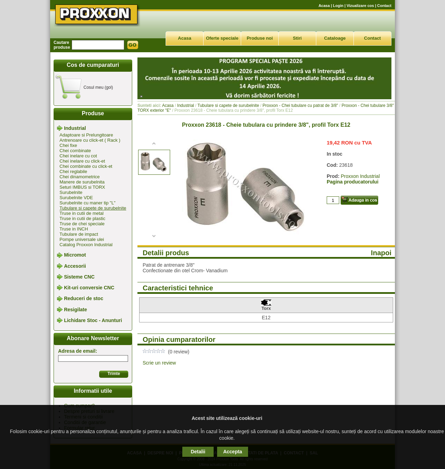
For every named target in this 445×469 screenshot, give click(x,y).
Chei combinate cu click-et (85, 166)
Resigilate (75, 309)
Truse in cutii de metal (81, 213)
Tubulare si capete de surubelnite (92, 208)
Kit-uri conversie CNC (89, 287)
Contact (384, 5)
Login (338, 5)
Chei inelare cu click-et (82, 161)
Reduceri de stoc (83, 299)
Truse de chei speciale (82, 223)
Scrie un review (159, 363)
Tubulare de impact (78, 234)
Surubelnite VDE (76, 197)
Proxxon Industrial (360, 176)
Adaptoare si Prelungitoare (86, 135)
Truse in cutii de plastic (82, 218)
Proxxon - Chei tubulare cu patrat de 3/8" (300, 105)
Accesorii (75, 266)
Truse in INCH (73, 229)
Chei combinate (75, 150)
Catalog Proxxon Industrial (85, 244)
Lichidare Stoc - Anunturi (93, 320)
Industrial (75, 128)
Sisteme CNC (79, 277)
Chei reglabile (73, 171)
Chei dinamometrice (79, 176)
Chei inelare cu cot (78, 155)
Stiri (297, 38)
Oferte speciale (222, 38)
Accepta (232, 451)
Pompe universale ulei (81, 239)
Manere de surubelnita (81, 182)
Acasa (323, 5)
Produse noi (260, 38)
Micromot (75, 255)
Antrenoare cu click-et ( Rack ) (89, 140)
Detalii (198, 451)
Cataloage (334, 38)
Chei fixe (68, 145)
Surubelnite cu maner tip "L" (87, 202)
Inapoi (381, 253)
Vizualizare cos (360, 5)
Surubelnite (70, 192)
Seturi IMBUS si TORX (82, 187)
